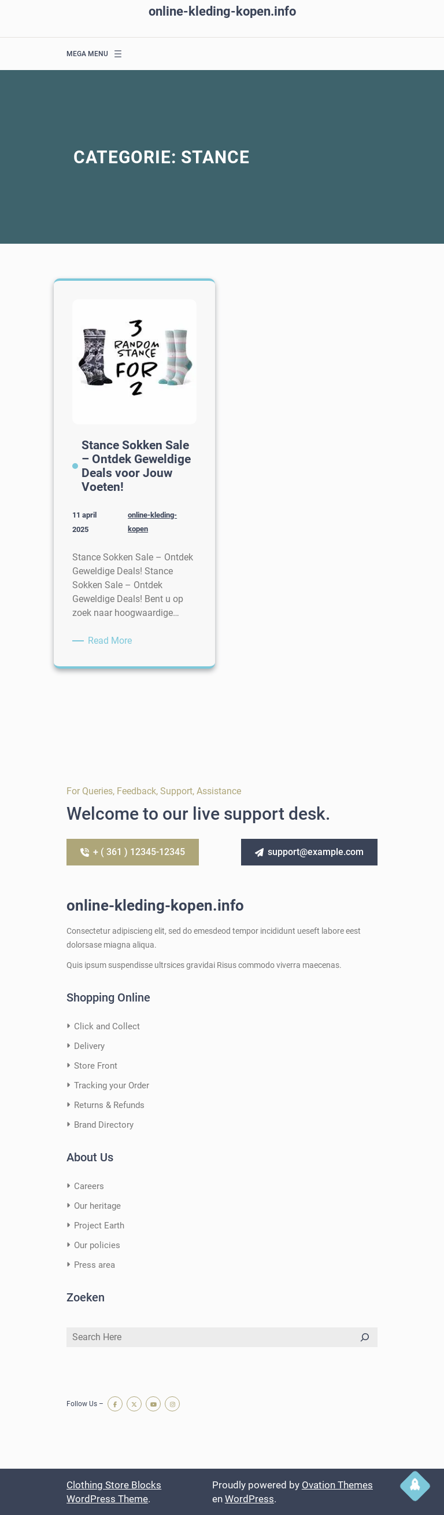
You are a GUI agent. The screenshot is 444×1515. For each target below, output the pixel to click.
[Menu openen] (118, 54)
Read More (112, 641)
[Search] (365, 1337)
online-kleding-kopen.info (222, 11)
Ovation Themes (337, 1485)
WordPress (249, 1499)
